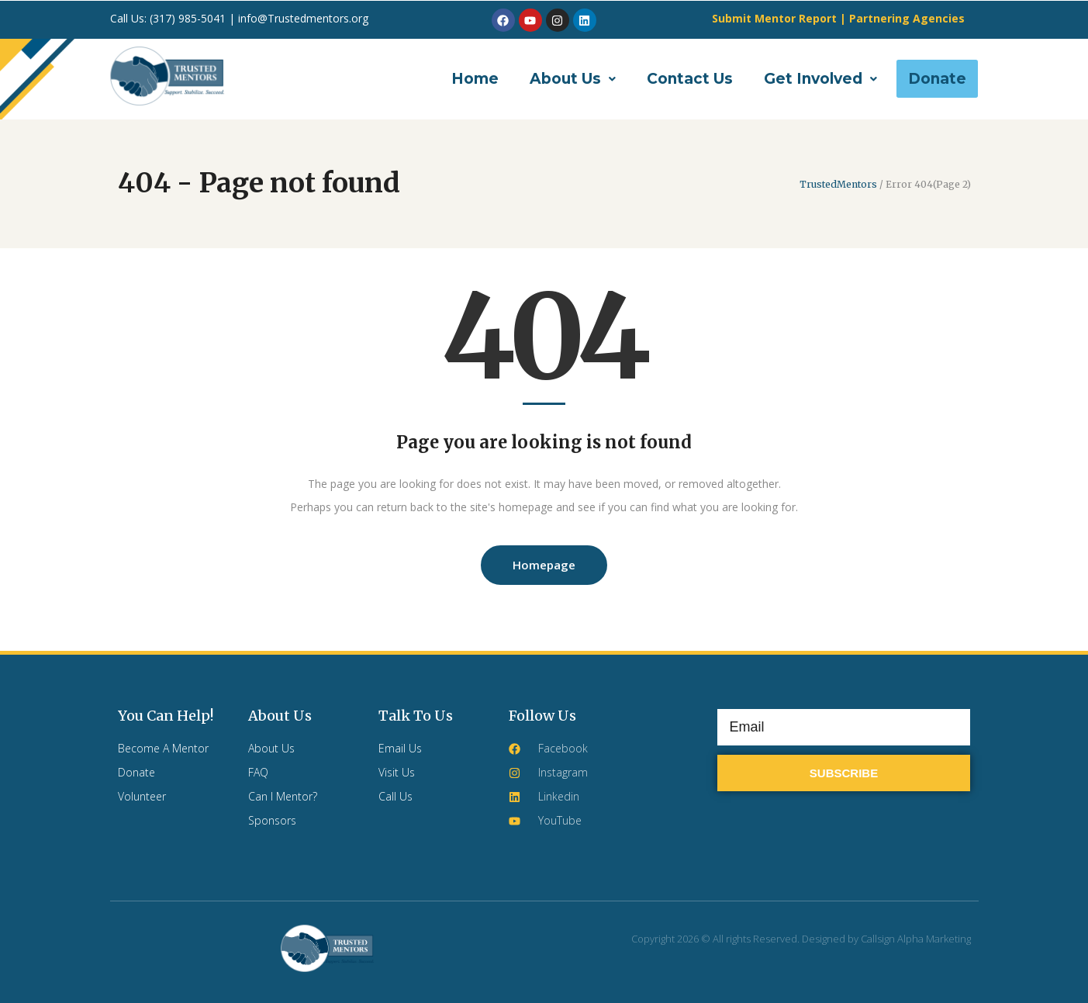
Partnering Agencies (907, 18)
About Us (573, 79)
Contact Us (690, 79)
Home (475, 79)
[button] (572, 79)
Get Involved (820, 79)
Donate (937, 79)
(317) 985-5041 (189, 18)
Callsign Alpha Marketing (916, 939)
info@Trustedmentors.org (303, 18)
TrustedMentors (838, 184)
